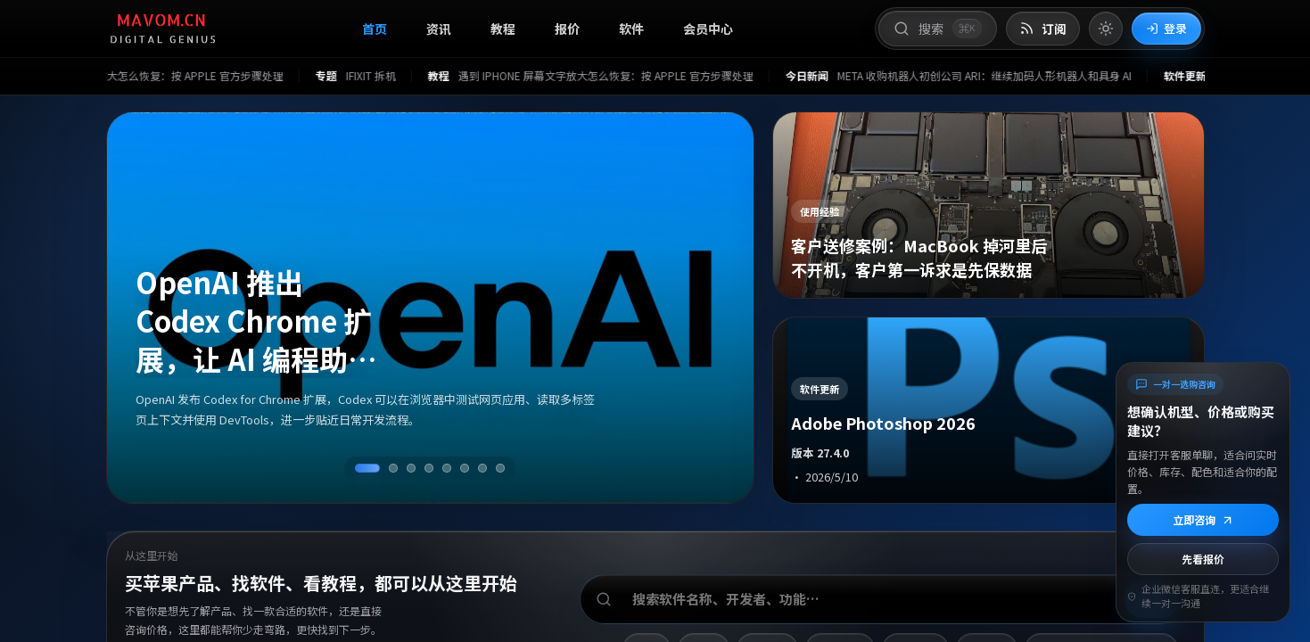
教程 (502, 28)
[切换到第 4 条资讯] (428, 468)
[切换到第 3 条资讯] (411, 468)
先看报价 (1203, 558)
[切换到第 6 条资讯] (464, 468)
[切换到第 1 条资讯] (367, 468)
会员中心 (708, 28)
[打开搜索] (937, 28)
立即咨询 (1203, 519)
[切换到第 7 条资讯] (482, 468)
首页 (374, 28)
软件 (631, 28)
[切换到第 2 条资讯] (393, 468)
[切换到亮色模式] (1106, 28)
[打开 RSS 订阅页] (1043, 29)
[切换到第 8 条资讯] (500, 468)
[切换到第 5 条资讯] (446, 468)
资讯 (438, 28)
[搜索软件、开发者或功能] (883, 599)
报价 (567, 28)
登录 (1166, 28)
